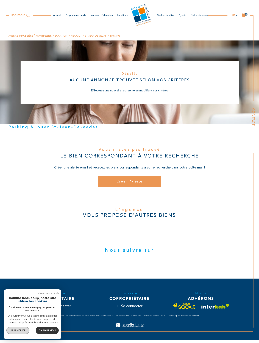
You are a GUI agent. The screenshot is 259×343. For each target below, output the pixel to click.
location (121, 15)
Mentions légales (151, 318)
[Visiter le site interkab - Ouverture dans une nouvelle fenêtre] (215, 308)
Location (64, 36)
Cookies (195, 318)
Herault (80, 36)
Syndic (182, 15)
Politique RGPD (184, 318)
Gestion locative (165, 15)
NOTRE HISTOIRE (198, 15)
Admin (163, 318)
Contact (253, 117)
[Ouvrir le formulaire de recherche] (21, 15)
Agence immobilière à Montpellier (31, 36)
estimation (107, 15)
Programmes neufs (76, 15)
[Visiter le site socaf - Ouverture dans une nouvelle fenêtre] (184, 309)
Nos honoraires (122, 318)
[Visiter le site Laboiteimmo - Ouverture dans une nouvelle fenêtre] (129, 332)
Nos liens (172, 318)
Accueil (57, 15)
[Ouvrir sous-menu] (98, 15)
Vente (94, 15)
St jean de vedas (100, 36)
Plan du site (135, 318)
